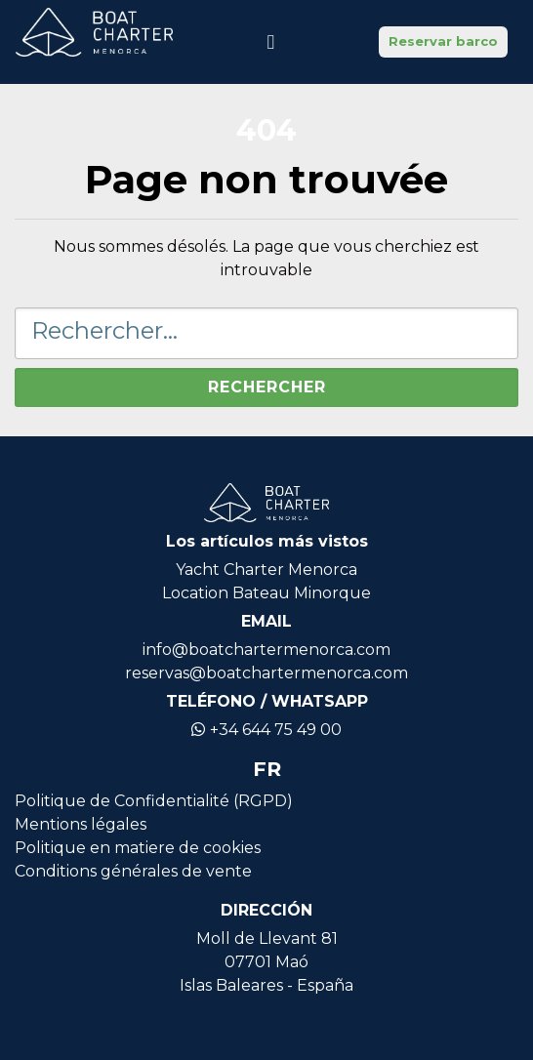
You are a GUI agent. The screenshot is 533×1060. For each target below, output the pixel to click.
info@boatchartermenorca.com (266, 649)
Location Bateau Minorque (266, 593)
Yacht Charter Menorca (266, 569)
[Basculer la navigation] (270, 42)
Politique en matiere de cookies (138, 847)
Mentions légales (80, 824)
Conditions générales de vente (133, 871)
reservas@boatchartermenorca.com (266, 673)
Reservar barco (443, 41)
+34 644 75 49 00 (266, 729)
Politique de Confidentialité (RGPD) (154, 801)
